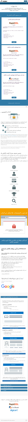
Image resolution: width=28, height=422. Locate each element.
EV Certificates (13, 135)
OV (9, 135)
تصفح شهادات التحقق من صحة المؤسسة (14, 353)
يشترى (14, 42)
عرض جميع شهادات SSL (7, 385)
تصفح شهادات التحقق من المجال (14, 328)
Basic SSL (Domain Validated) (6, 134)
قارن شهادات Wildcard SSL (5, 273)
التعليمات (4, 390)
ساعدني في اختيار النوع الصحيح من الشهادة (10, 296)
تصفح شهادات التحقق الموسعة (14, 380)
